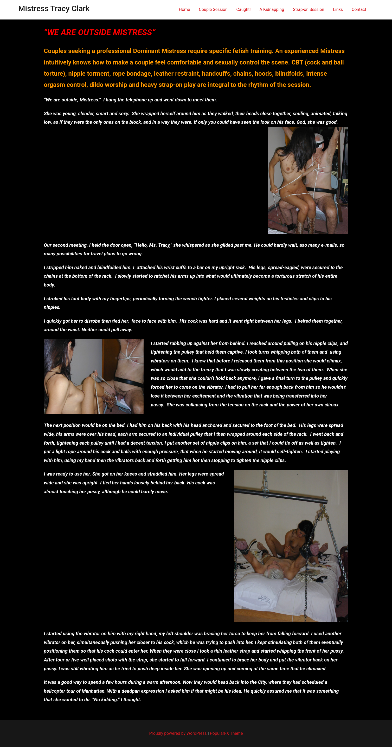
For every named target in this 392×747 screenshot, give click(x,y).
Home (184, 9)
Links (338, 9)
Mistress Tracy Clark (53, 8)
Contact (359, 9)
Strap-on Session (308, 9)
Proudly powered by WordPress (178, 733)
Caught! (243, 9)
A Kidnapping (272, 9)
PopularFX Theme (226, 733)
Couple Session (213, 9)
